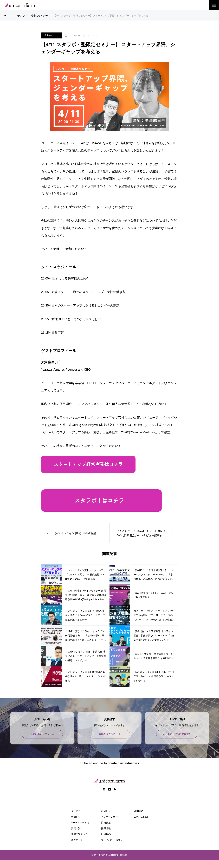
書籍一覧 (76, 828)
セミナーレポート (110, 817)
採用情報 (106, 828)
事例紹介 (76, 817)
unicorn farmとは (80, 822)
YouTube (138, 811)
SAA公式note (141, 817)
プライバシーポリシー (113, 840)
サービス (76, 811)
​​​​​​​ (88, 471)
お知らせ (106, 811)
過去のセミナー (51, 35)
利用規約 (106, 834)
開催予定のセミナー (82, 834)
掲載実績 (106, 822)
